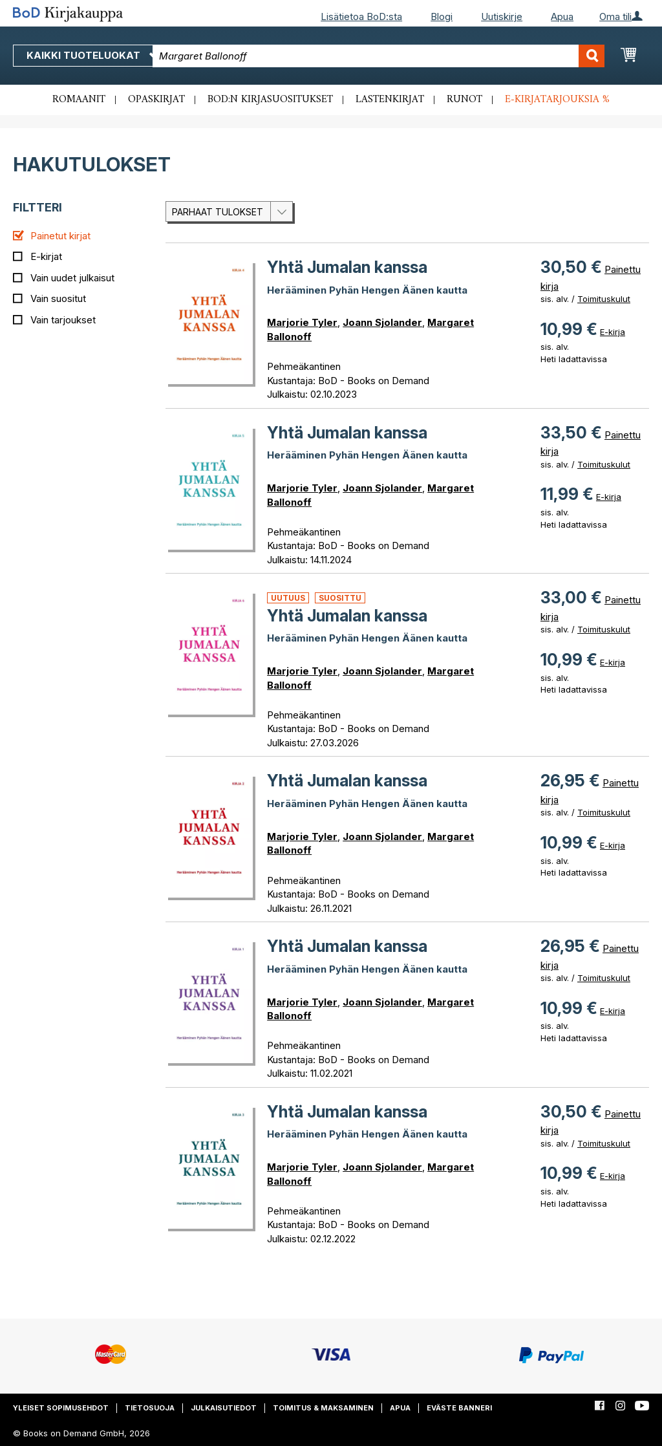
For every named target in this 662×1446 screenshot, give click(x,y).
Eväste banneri (459, 1407)
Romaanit (78, 100)
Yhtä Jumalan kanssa (347, 267)
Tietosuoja (150, 1407)
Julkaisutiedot (224, 1407)
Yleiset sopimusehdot (61, 1407)
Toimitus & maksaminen (323, 1407)
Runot (464, 100)
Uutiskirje (501, 16)
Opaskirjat (156, 100)
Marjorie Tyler (302, 322)
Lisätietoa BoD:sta (361, 16)
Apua (562, 16)
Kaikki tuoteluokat (92, 55)
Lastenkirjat (390, 100)
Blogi (442, 16)
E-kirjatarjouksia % (557, 100)
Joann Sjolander (382, 322)
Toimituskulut (603, 299)
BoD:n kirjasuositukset (270, 100)
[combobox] (378, 56)
